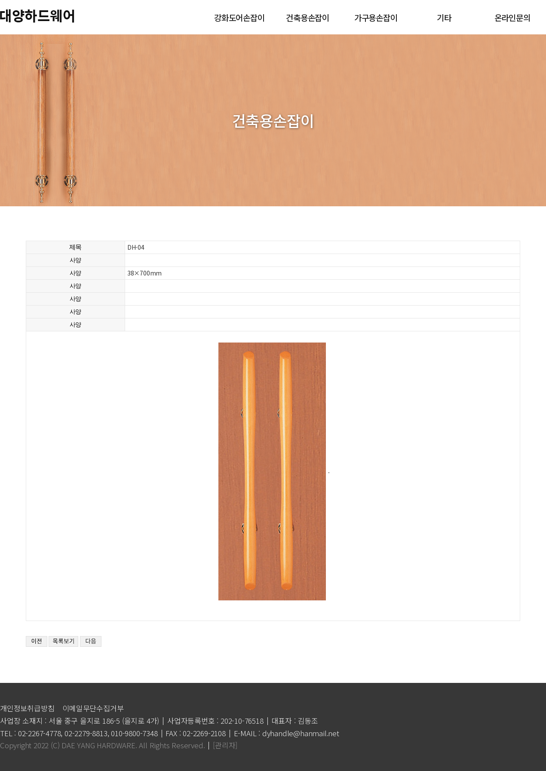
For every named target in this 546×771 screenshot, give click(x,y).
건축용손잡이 (307, 17)
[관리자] (225, 745)
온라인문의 (512, 17)
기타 (443, 17)
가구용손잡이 (375, 17)
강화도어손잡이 (239, 17)
